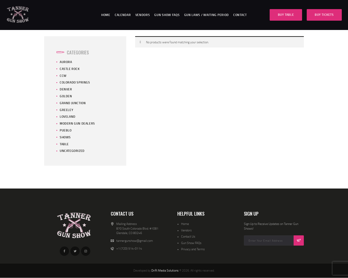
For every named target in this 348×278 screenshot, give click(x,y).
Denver (66, 89)
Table (64, 144)
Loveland (67, 116)
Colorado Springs (75, 82)
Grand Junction (73, 103)
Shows (65, 137)
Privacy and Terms (193, 249)
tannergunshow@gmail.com (134, 240)
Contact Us (188, 236)
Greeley (66, 110)
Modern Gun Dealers (77, 123)
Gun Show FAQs (191, 243)
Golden (66, 96)
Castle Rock (70, 69)
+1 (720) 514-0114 (129, 248)
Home (185, 224)
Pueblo (66, 130)
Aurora (66, 62)
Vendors (186, 230)
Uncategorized (72, 151)
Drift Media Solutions (165, 270)
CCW (63, 75)
